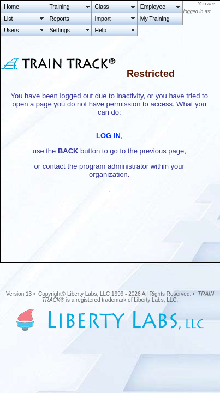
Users (11, 30)
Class (102, 7)
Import (103, 19)
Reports (59, 19)
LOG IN (108, 136)
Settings (59, 30)
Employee (152, 7)
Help (100, 30)
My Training (155, 19)
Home (11, 7)
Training (59, 7)
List (8, 19)
